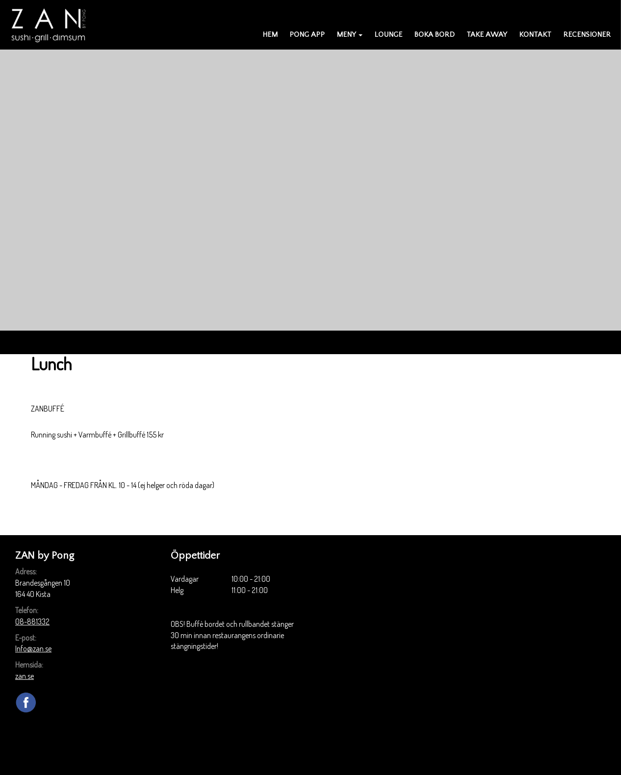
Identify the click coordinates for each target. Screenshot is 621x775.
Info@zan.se (33, 648)
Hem (270, 34)
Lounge (388, 34)
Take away (486, 34)
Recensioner (587, 34)
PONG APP (307, 34)
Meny (349, 34)
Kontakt (535, 34)
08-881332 (32, 621)
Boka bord (434, 34)
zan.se (24, 676)
